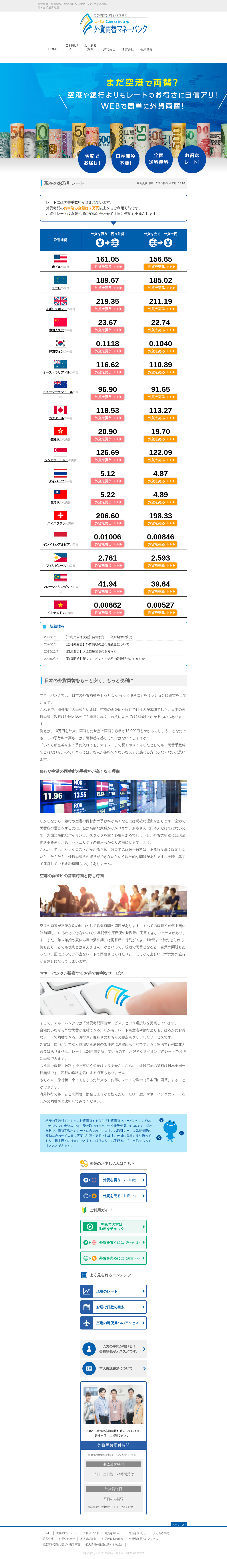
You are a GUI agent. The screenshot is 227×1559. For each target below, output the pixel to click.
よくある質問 (90, 45)
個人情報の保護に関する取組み (104, 1544)
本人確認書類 (88, 1538)
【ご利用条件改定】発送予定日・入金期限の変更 (98, 637)
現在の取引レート (67, 1533)
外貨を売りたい (138, 1533)
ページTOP (178, 1524)
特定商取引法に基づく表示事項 (61, 1544)
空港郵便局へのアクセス (143, 1538)
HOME (53, 48)
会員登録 (146, 48)
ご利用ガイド (72, 45)
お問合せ (109, 48)
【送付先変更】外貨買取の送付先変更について (96, 644)
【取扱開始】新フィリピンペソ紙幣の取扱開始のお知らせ (104, 659)
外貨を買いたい (114, 1533)
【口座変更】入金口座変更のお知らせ (90, 651)
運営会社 (127, 48)
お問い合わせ (67, 1538)
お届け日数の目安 (112, 1538)
